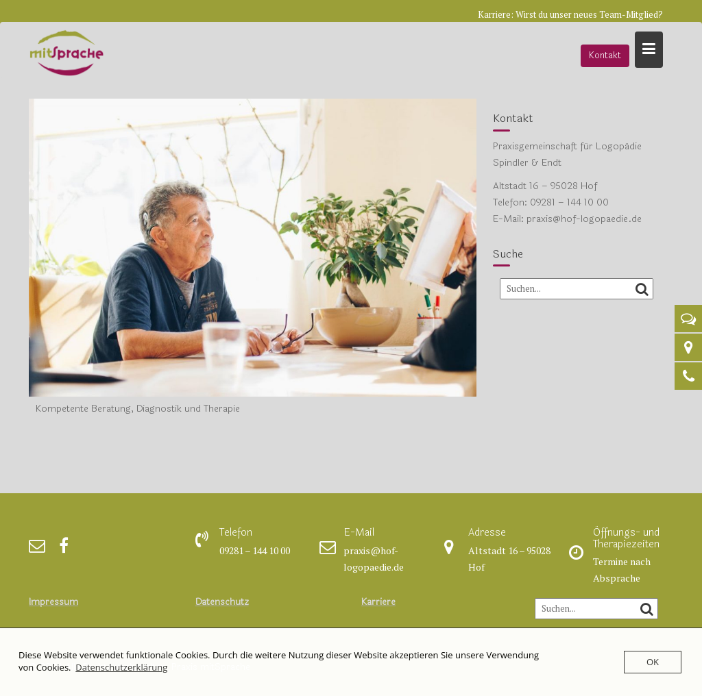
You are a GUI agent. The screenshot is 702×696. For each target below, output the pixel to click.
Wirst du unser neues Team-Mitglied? (589, 14)
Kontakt (605, 55)
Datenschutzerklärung (121, 667)
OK (652, 662)
